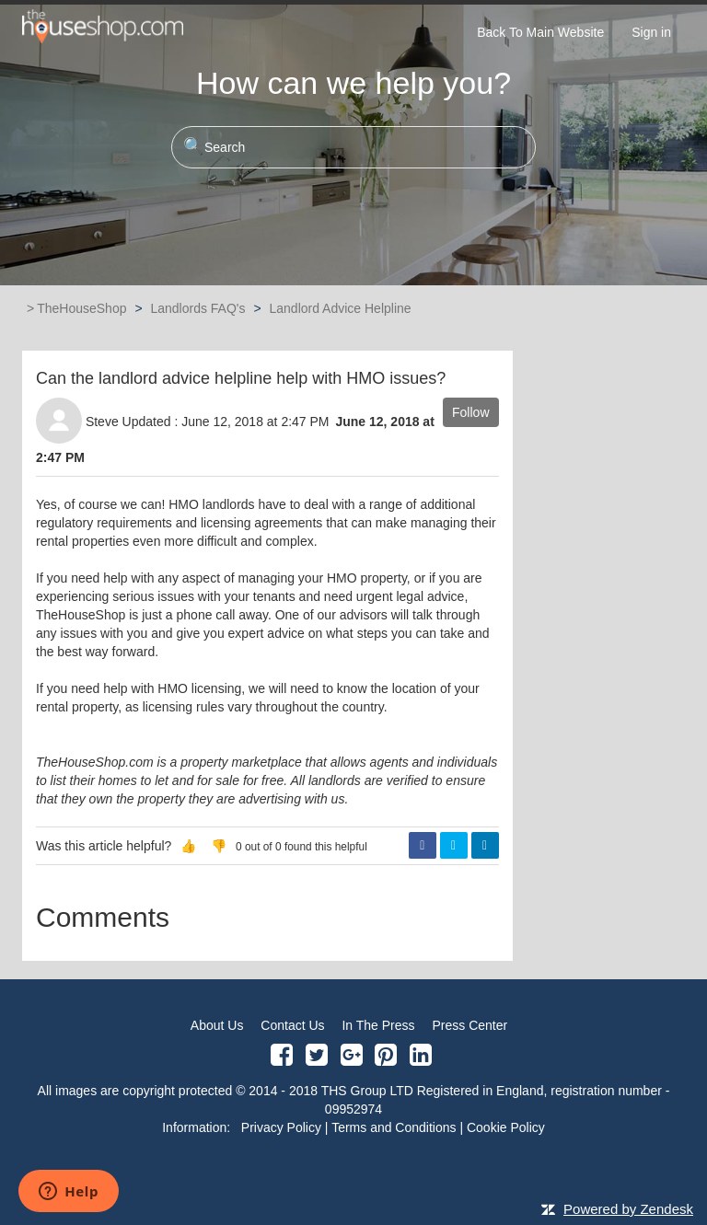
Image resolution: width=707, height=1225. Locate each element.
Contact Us (292, 1025)
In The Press (378, 1025)
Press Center (469, 1025)
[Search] (353, 147)
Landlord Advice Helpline (340, 308)
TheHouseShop (81, 308)
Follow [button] (470, 412)
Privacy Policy (281, 1127)
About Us (217, 1025)
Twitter (454, 846)
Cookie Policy (506, 1127)
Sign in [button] (651, 32)
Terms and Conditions (393, 1127)
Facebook (422, 846)
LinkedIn (485, 846)
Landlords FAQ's (197, 308)
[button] (188, 846)
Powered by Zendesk (628, 1209)
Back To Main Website (540, 32)
